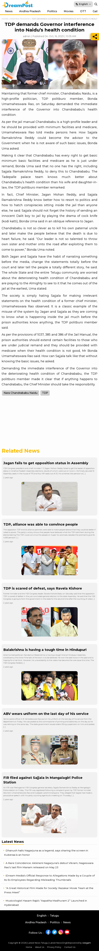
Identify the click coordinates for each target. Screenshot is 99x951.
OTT (83, 11)
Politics (52, 11)
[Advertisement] (49, 424)
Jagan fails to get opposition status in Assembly (45, 463)
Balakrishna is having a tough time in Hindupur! (45, 650)
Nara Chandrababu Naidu (20, 392)
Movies (69, 11)
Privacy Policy (54, 947)
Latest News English (60, 943)
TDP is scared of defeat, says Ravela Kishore (42, 588)
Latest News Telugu (38, 943)
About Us (39, 947)
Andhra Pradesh (30, 11)
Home (5, 18)
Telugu (54, 915)
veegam (86, 943)
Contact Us (69, 947)
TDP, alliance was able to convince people (40, 524)
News (9, 11)
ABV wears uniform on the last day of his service (46, 714)
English (42, 915)
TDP (45, 392)
